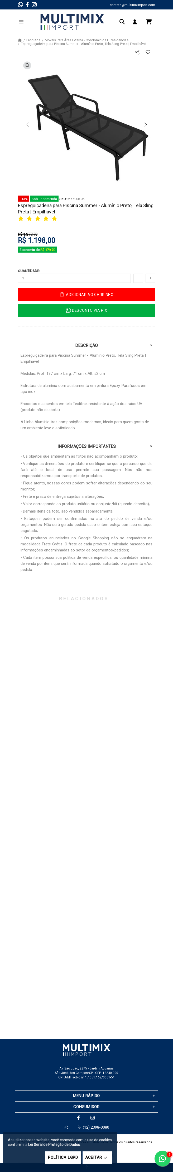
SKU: (63, 199)
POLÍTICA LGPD (63, 1157)
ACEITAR (97, 1157)
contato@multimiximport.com (132, 5)
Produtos (33, 40)
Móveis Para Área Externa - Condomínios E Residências (86, 40)
